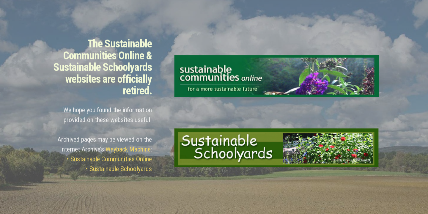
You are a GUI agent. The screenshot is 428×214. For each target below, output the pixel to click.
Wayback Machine (128, 151)
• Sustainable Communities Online (109, 161)
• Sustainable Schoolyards (119, 170)
